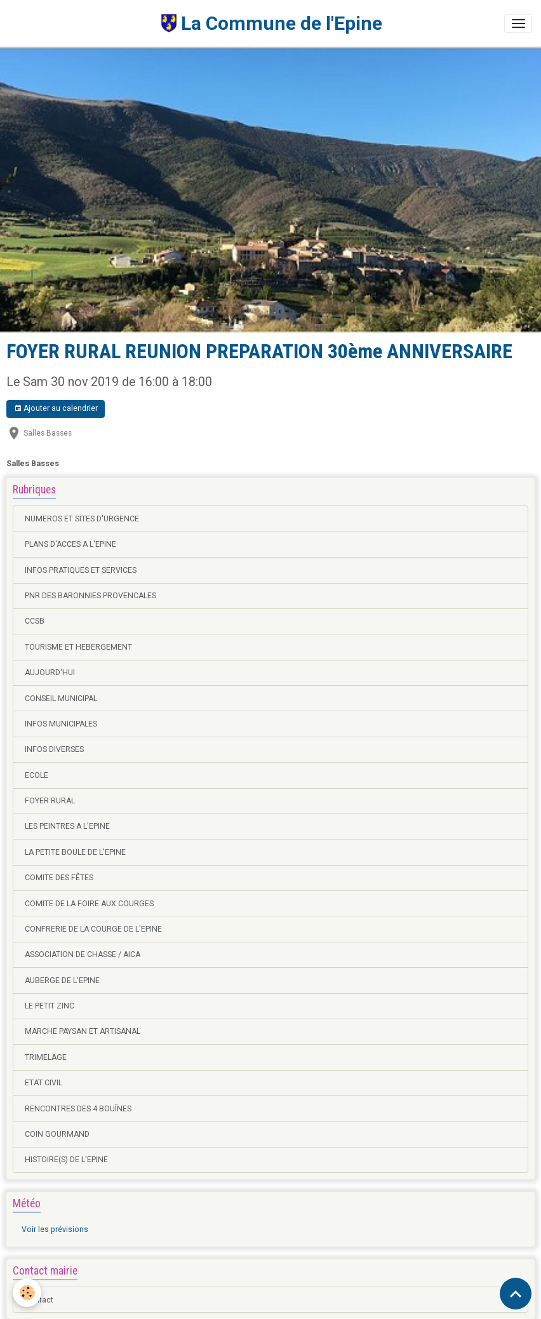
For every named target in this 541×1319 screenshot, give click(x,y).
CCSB (34, 621)
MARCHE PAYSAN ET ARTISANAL (82, 1031)
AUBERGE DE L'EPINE (62, 980)
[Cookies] (27, 1292)
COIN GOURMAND (57, 1134)
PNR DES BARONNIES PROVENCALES (90, 595)
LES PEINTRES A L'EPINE (67, 826)
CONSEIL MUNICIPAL (61, 698)
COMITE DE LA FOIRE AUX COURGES (89, 903)
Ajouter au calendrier (56, 408)
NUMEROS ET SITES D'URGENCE (82, 518)
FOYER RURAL (50, 800)
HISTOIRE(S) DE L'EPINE (66, 1159)
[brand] (195, 23)
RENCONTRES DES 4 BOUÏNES (78, 1108)
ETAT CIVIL (43, 1082)
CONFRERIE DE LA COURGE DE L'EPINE (93, 929)
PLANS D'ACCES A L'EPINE (70, 544)
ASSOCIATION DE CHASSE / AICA (82, 954)
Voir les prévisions (55, 1229)
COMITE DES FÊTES (59, 877)
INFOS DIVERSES (54, 749)
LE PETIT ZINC (49, 1005)
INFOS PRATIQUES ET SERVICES (81, 570)
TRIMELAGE (46, 1057)
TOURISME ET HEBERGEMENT (78, 647)
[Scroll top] (515, 1293)
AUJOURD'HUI (50, 672)
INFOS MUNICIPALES (61, 724)
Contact (39, 1300)
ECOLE (36, 775)
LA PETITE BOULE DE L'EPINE (75, 852)
